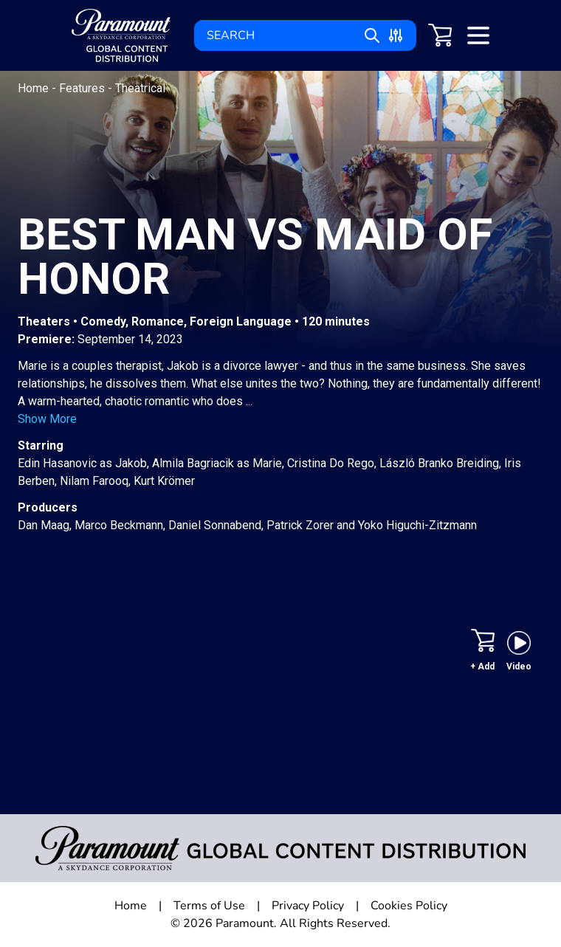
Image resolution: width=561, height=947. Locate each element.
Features (83, 88)
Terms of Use (209, 906)
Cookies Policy (409, 906)
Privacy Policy (308, 906)
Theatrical (140, 88)
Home (35, 88)
